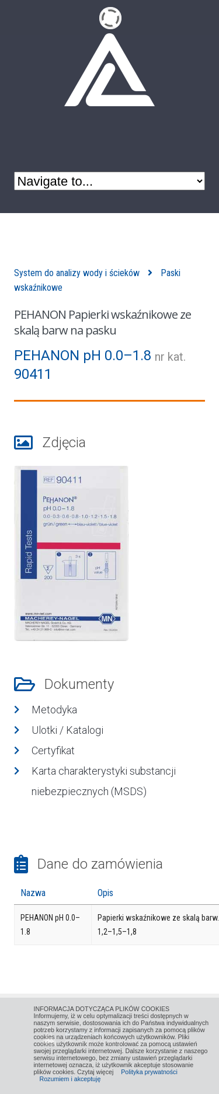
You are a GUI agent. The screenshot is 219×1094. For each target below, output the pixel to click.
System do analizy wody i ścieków (77, 272)
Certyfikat (53, 750)
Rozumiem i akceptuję (70, 1078)
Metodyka (54, 709)
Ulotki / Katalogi (67, 730)
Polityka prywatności (149, 1071)
